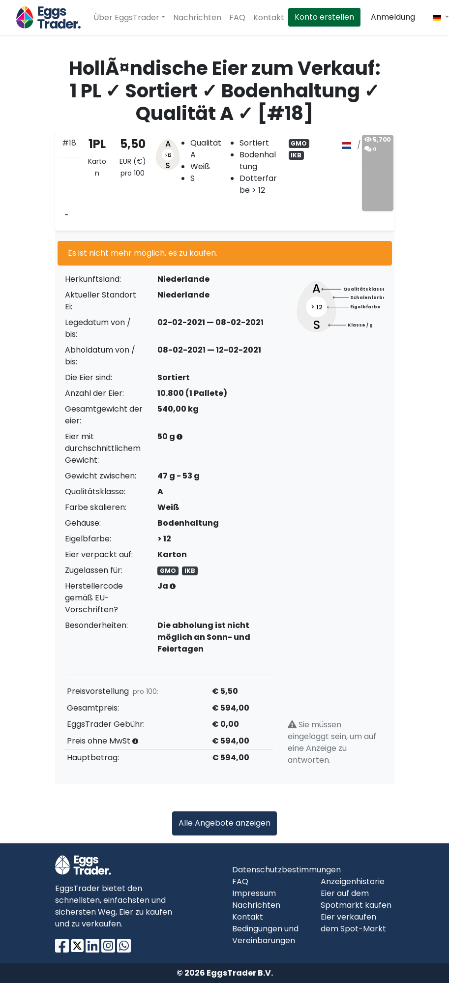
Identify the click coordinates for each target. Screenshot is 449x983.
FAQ (237, 17)
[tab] (224, 182)
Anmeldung (393, 17)
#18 (69, 143)
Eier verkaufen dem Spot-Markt (353, 922)
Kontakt (268, 17)
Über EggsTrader (126, 17)
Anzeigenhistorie (353, 881)
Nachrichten (197, 17)
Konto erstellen (324, 17)
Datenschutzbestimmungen (286, 869)
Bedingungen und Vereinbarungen (265, 934)
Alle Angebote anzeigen (224, 823)
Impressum (254, 893)
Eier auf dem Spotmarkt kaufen (356, 899)
